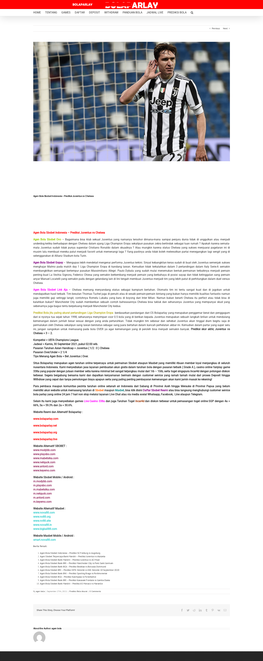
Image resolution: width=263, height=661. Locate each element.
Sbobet (99, 390)
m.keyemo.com (42, 501)
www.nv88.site (42, 520)
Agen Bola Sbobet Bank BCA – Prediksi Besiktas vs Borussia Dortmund (73, 566)
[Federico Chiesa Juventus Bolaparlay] (131, 101)
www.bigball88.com (45, 529)
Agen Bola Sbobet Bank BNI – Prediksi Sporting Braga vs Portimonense (73, 573)
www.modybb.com (44, 450)
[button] (192, 12)
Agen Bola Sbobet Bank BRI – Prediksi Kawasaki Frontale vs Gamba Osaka (75, 580)
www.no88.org (42, 516)
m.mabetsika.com (44, 489)
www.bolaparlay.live (45, 439)
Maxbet (119, 390)
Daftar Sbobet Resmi (155, 390)
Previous (216, 28)
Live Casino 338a (94, 401)
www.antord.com (43, 466)
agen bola (40, 591)
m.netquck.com (42, 493)
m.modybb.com (42, 481)
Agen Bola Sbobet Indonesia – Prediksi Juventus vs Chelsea (69, 232)
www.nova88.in (42, 524)
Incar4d (139, 401)
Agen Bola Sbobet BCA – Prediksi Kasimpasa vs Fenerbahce (68, 576)
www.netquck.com (44, 462)
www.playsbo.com (44, 454)
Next (225, 28)
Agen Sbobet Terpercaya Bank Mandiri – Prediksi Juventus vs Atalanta (72, 556)
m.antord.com (41, 497)
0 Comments (95, 591)
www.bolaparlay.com (45, 418)
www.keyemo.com (44, 470)
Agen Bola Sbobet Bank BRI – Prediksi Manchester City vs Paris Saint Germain (76, 563)
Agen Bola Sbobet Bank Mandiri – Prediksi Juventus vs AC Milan (70, 559)
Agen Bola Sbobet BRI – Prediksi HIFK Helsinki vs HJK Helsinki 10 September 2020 (79, 570)
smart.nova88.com (44, 539)
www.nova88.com (44, 512)
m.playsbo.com (42, 485)
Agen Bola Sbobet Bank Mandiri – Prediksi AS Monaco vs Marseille (71, 583)
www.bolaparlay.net (45, 425)
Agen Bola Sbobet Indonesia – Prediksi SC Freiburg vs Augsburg (70, 553)
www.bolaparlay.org (45, 432)
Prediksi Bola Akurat (78, 591)
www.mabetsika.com (45, 458)
